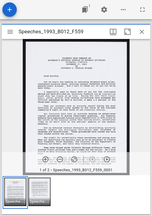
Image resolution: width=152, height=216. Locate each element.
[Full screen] (142, 9)
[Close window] (142, 32)
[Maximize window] (127, 32)
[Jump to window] (85, 9)
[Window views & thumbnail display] (113, 32)
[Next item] (107, 159)
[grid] (76, 194)
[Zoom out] (60, 159)
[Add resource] (9, 9)
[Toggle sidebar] (10, 32)
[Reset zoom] (74, 159)
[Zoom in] (45, 159)
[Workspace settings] (104, 9)
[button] (15, 192)
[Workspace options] (123, 9)
